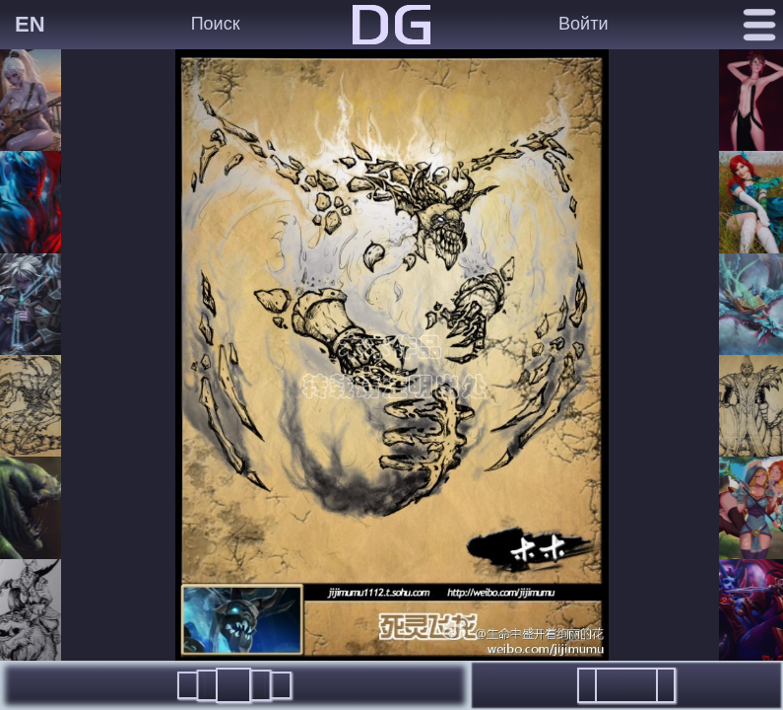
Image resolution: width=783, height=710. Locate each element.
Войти (583, 24)
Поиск (215, 24)
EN (30, 24)
